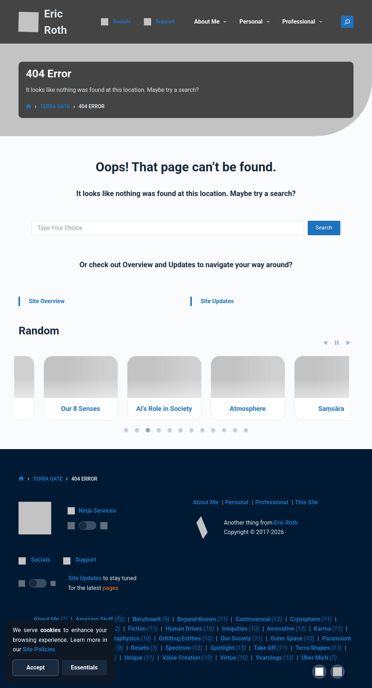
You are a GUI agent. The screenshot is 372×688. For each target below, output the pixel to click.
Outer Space (292, 638)
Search (324, 227)
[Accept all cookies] (35, 667)
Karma (328, 628)
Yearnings (275, 657)
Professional (271, 502)
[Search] (347, 22)
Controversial (258, 619)
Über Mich (319, 657)
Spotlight (228, 647)
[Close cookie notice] (119, 617)
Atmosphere (306, 441)
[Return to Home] (28, 22)
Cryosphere (311, 619)
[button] (337, 671)
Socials (122, 21)
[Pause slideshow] (337, 376)
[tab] (126, 463)
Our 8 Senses (139, 441)
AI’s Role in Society (223, 441)
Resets (144, 647)
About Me (212, 21)
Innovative (286, 628)
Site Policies (39, 649)
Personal (236, 502)
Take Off (270, 647)
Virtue (234, 657)
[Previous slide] (325, 376)
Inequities (240, 628)
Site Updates (217, 301)
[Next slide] (348, 376)
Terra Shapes (318, 647)
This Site (306, 502)
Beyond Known (202, 619)
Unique (139, 657)
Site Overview (47, 301)
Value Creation (187, 657)
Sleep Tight (56, 441)
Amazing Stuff (100, 619)
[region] (186, 428)
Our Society (242, 638)
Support (165, 21)
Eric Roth (286, 522)
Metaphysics (128, 638)
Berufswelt (151, 619)
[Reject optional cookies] (84, 667)
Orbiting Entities (186, 638)
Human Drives (189, 628)
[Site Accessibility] (319, 671)
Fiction (142, 628)
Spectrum (183, 647)
